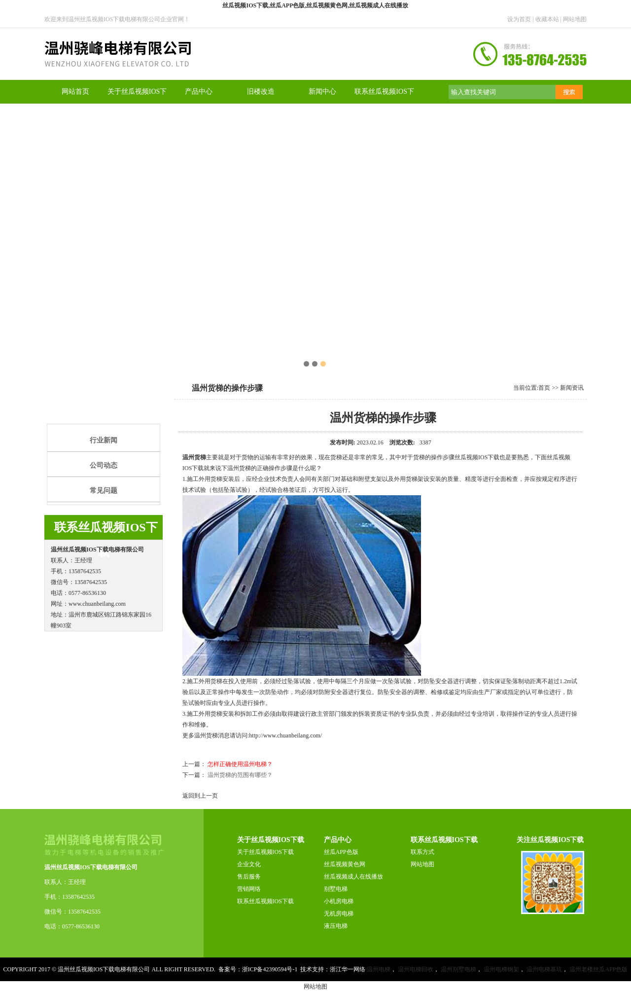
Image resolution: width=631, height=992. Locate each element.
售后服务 (249, 876)
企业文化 (249, 864)
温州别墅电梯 (458, 969)
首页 (544, 387)
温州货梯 (194, 457)
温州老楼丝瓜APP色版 (598, 969)
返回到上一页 (200, 795)
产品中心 (198, 91)
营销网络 (249, 888)
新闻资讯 (572, 387)
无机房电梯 (338, 913)
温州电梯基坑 (544, 969)
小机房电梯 (338, 901)
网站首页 (75, 91)
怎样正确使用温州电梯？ (240, 764)
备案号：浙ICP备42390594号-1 (258, 969)
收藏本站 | (549, 19)
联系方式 (422, 851)
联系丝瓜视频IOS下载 (265, 901)
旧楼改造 (261, 91)
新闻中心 (322, 91)
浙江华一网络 (347, 969)
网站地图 (575, 19)
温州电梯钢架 (501, 969)
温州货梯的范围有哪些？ (240, 775)
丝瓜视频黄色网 (344, 864)
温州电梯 (378, 969)
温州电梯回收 (415, 969)
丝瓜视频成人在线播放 (353, 876)
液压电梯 (336, 925)
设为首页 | (521, 19)
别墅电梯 (336, 888)
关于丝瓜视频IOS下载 (265, 851)
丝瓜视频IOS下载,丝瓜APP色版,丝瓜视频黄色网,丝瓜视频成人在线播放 (315, 5)
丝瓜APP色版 (341, 851)
